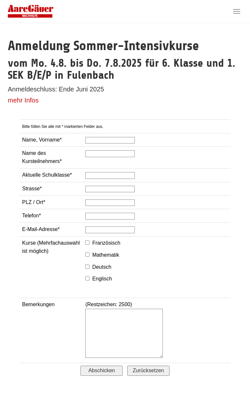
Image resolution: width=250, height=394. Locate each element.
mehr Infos (23, 100)
